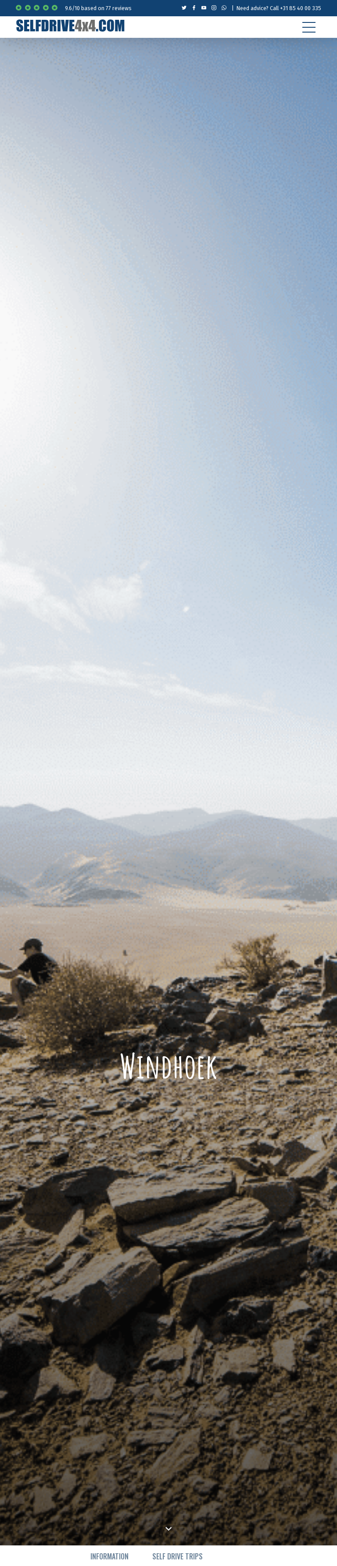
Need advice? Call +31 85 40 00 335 (279, 8)
